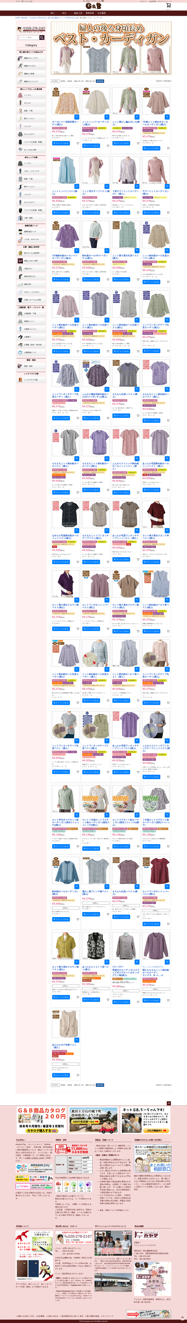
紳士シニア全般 (31, 157)
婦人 (53, 13)
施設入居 (78, 13)
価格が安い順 (78, 81)
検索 (41, 37)
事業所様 (90, 13)
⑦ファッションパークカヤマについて (110, 1226)
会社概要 (40, 1316)
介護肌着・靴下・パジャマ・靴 (31, 307)
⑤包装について (22, 1226)
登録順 (69, 81)
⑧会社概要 (139, 1226)
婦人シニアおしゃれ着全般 (31, 89)
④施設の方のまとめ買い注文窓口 (148, 1140)
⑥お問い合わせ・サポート (66, 1226)
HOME (17, 18)
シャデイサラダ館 (31, 374)
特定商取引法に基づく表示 (72, 1316)
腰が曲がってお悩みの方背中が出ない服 (36, 18)
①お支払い (20, 1140)
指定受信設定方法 (69, 1283)
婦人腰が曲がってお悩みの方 (31, 52)
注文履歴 (101, 13)
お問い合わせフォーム (72, 1248)
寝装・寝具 (31, 360)
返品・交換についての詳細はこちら (114, 1210)
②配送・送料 (61, 1140)
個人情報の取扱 (92, 1316)
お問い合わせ (53, 1316)
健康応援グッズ (31, 226)
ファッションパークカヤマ (145, 1245)
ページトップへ (169, 1103)
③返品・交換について (104, 1140)
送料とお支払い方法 (34, 1158)
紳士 (64, 13)
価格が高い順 (90, 81)
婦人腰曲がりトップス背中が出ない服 (64, 18)
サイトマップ (107, 1316)
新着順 (63, 81)
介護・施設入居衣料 (31, 247)
